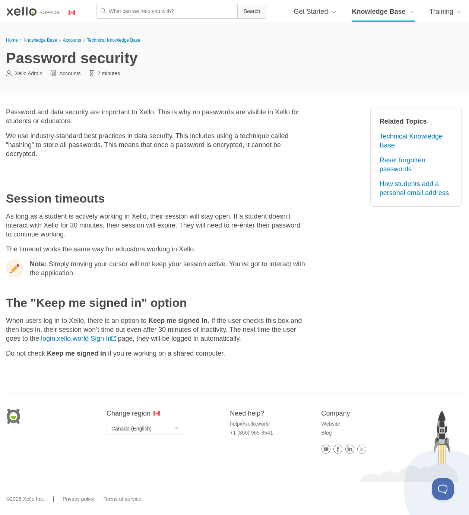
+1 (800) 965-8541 (251, 433)
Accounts (72, 40)
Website (330, 424)
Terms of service (123, 499)
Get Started (311, 11)
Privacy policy (79, 499)
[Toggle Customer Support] (443, 489)
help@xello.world (250, 424)
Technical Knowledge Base (113, 40)
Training (441, 11)
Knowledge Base (379, 11)
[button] (251, 11)
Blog (326, 433)
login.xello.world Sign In (76, 338)
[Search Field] (181, 11)
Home (12, 40)
